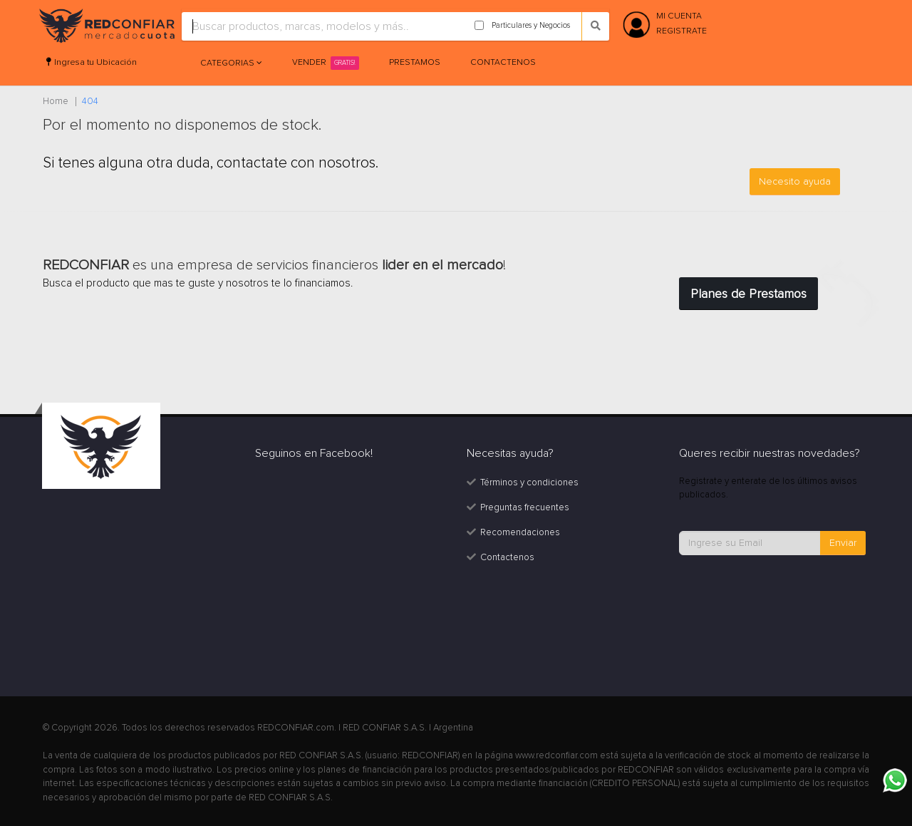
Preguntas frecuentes (524, 507)
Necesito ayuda (795, 181)
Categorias (228, 63)
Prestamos (414, 62)
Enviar (842, 543)
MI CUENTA (679, 16)
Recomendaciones (520, 532)
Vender (325, 63)
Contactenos (503, 62)
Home (55, 101)
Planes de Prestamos (748, 293)
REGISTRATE (681, 31)
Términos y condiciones (529, 482)
